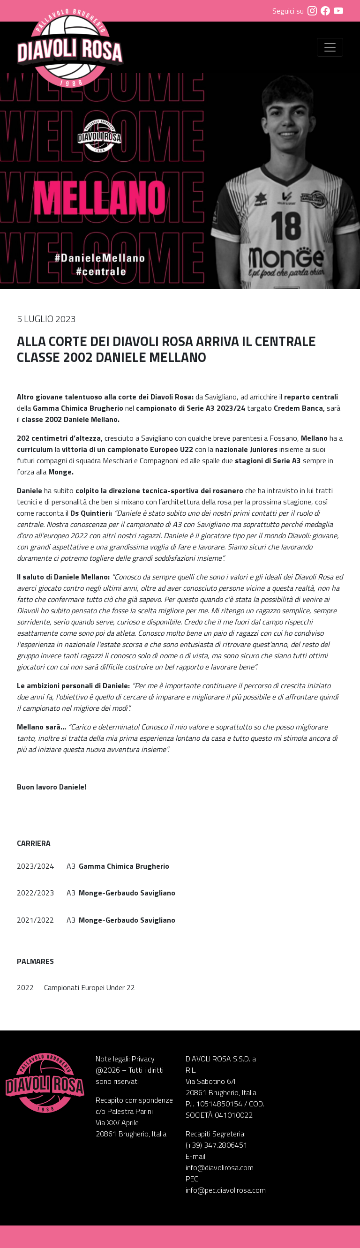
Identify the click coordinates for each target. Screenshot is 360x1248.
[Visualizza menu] (330, 47)
